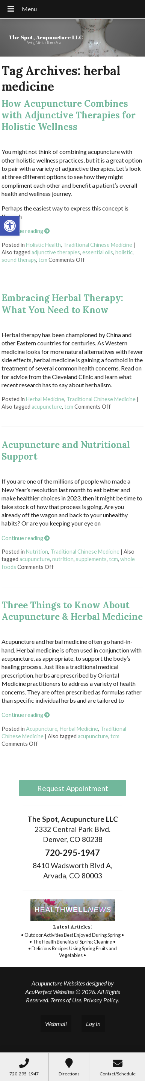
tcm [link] (42, 260)
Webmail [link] (56, 1023)
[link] (10, 226)
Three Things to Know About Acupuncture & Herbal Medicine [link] (72, 611)
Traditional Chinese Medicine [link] (97, 245)
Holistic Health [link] (43, 245)
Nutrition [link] (37, 551)
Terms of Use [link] (65, 999)
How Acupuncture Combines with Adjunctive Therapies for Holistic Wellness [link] (69, 115)
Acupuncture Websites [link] (58, 983)
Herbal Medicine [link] (45, 399)
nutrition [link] (63, 559)
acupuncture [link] (47, 406)
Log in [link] (93, 1023)
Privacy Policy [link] (100, 999)
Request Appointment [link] (72, 788)
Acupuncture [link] (41, 729)
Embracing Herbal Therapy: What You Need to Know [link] (62, 303)
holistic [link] (124, 252)
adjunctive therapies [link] (56, 252)
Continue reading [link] (26, 231)
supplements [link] (91, 559)
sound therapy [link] (19, 260)
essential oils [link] (97, 252)
